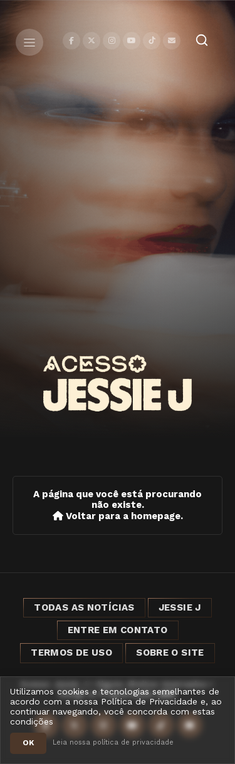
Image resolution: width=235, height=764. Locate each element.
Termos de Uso (71, 652)
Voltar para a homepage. (118, 516)
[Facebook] (71, 40)
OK (28, 742)
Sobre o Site (170, 652)
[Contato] (171, 40)
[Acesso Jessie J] (117, 383)
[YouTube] (131, 40)
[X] (91, 40)
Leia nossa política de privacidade (113, 742)
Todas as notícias (84, 607)
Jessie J (180, 607)
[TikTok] (151, 40)
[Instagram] (111, 40)
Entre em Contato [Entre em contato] (118, 630)
